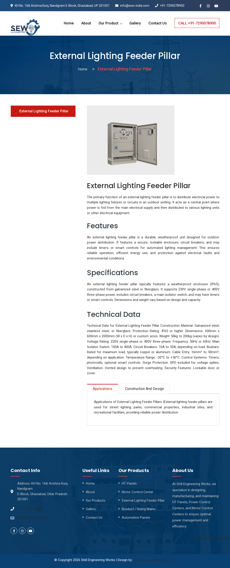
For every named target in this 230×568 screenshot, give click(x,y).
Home (69, 23)
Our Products (95, 500)
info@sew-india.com (132, 5)
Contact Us (157, 23)
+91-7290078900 (169, 5)
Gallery (135, 23)
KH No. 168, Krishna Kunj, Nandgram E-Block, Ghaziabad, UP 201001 (60, 5)
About (86, 23)
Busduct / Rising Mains (138, 509)
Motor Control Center (137, 492)
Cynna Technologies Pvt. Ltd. (154, 560)
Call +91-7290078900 (197, 23)
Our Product (108, 23)
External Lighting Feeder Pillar (44, 111)
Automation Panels (136, 518)
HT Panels (129, 483)
